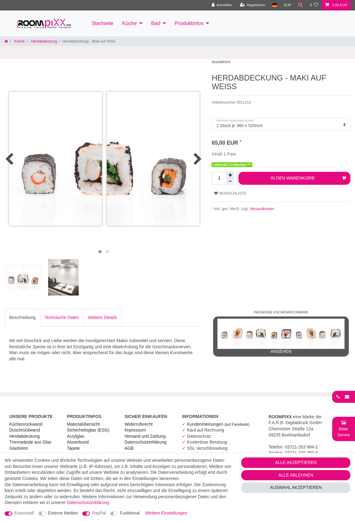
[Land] (274, 5)
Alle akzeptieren (296, 462)
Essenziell (24, 513)
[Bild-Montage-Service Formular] (343, 428)
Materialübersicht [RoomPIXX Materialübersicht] (83, 424)
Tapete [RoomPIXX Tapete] (73, 448)
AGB (129, 448)
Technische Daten (62, 317)
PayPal (99, 513)
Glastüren (18, 448)
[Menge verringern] (230, 182)
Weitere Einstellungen (166, 513)
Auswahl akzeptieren (296, 487)
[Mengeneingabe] (219, 178)
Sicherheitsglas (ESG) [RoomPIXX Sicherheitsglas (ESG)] (88, 430)
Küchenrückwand (25, 424)
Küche (129, 23)
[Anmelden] (221, 5)
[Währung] (287, 5)
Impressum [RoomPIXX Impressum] (135, 430)
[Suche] (300, 5)
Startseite (103, 23)
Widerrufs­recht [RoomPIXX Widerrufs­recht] (139, 424)
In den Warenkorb (308, 178)
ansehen (281, 336)
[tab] (22, 318)
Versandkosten (261, 209)
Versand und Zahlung (145, 436)
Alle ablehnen (296, 475)
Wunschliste (230, 193)
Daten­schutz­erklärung (146, 442)
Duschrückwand (24, 430)
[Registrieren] (252, 5)
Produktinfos (189, 23)
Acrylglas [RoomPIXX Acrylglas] (76, 436)
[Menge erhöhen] (230, 175)
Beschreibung (22, 317)
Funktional (130, 513)
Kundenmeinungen (218, 424)
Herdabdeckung (43, 41)
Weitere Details (102, 317)
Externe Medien (63, 513)
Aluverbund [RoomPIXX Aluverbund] (78, 442)
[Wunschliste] (314, 5)
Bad (155, 23)
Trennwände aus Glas (30, 442)
